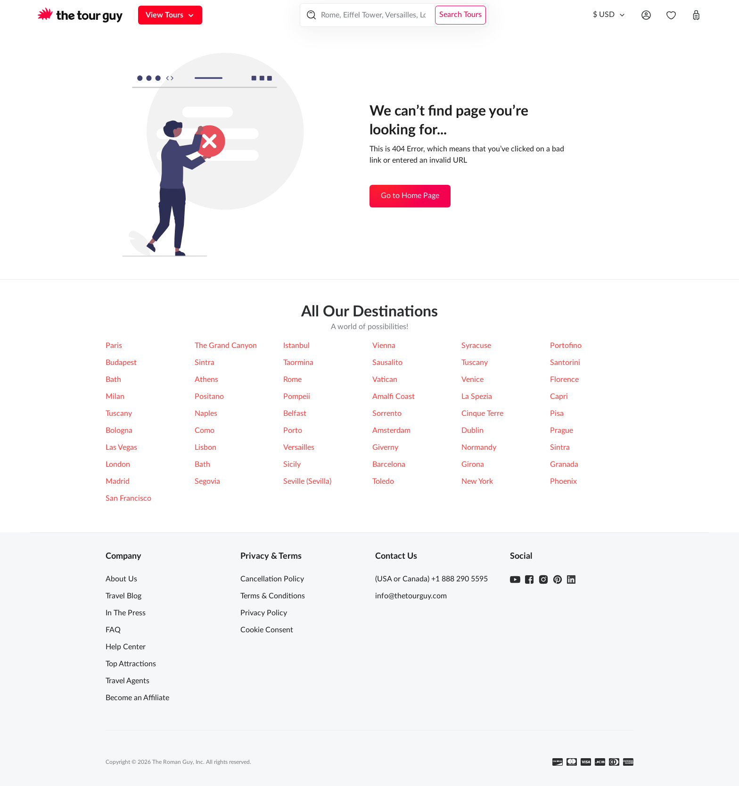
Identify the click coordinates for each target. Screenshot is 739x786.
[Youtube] (515, 579)
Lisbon (205, 447)
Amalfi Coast (393, 396)
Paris (114, 345)
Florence (564, 379)
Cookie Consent (266, 630)
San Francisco (128, 498)
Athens (206, 379)
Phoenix (563, 481)
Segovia (207, 481)
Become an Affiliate (137, 698)
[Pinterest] (557, 579)
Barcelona (388, 464)
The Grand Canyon (226, 345)
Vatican (384, 379)
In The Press (126, 613)
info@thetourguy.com (411, 596)
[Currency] (609, 15)
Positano (209, 396)
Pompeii (296, 396)
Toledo (383, 481)
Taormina (298, 362)
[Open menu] (646, 15)
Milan (115, 396)
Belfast (294, 413)
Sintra (204, 362)
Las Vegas (121, 447)
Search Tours (460, 14)
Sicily (292, 464)
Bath (113, 379)
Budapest (121, 362)
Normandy (478, 447)
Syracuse (476, 345)
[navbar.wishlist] (671, 15)
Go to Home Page (410, 195)
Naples (206, 413)
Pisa (557, 413)
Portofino (566, 345)
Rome (292, 379)
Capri (559, 396)
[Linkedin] (571, 579)
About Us (121, 579)
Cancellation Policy (272, 579)
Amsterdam (391, 430)
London (118, 464)
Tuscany (474, 362)
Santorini (565, 362)
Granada (564, 464)
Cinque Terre (482, 413)
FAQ (113, 630)
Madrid (118, 481)
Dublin (472, 430)
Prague (561, 430)
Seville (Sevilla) (307, 481)
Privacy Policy (263, 613)
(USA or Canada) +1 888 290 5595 (431, 579)
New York (477, 481)
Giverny (385, 447)
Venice (472, 379)
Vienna (383, 345)
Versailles (298, 447)
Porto (292, 430)
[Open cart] (696, 15)
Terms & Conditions (272, 596)
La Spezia (476, 396)
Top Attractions (131, 664)
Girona (472, 464)
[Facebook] (529, 579)
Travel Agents (127, 681)
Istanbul (296, 345)
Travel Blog (123, 596)
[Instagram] (543, 579)
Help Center (126, 647)
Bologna (119, 430)
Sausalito (387, 362)
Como (204, 430)
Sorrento (387, 413)
